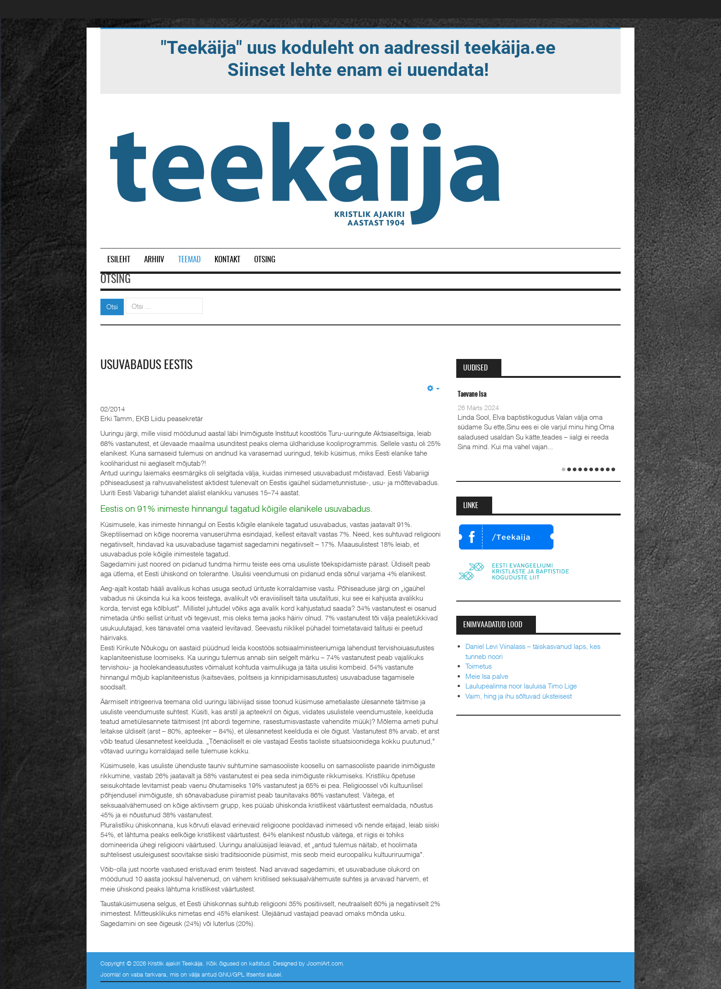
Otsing (264, 260)
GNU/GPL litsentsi (241, 974)
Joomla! (110, 974)
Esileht (118, 260)
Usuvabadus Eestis (146, 365)
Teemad (189, 260)
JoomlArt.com (325, 963)
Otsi (112, 306)
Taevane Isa (472, 394)
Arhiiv (154, 260)
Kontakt (227, 260)
